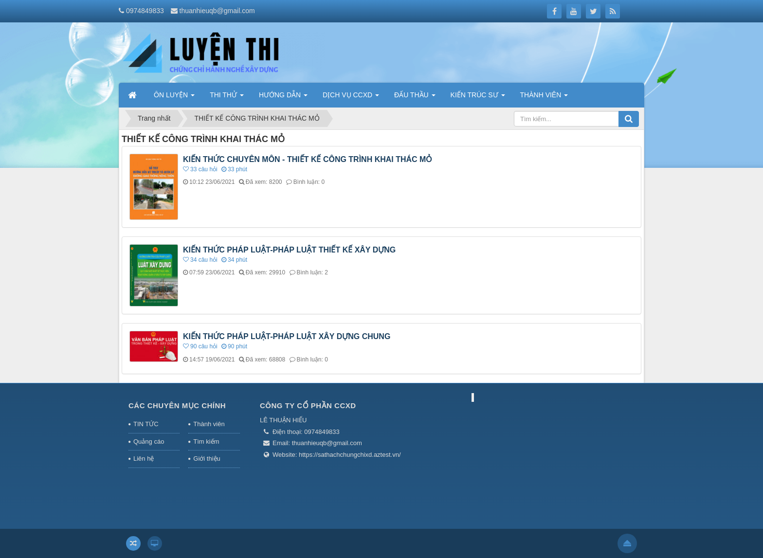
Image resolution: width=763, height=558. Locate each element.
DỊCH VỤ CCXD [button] (351, 98)
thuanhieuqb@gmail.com (217, 11)
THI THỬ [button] (227, 98)
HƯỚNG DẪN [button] (283, 98)
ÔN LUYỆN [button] (174, 98)
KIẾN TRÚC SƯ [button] (478, 98)
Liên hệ (143, 458)
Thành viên (208, 424)
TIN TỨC (146, 424)
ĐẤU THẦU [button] (415, 98)
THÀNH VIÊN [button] (544, 98)
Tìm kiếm (206, 441)
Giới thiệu (206, 458)
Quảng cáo (148, 441)
